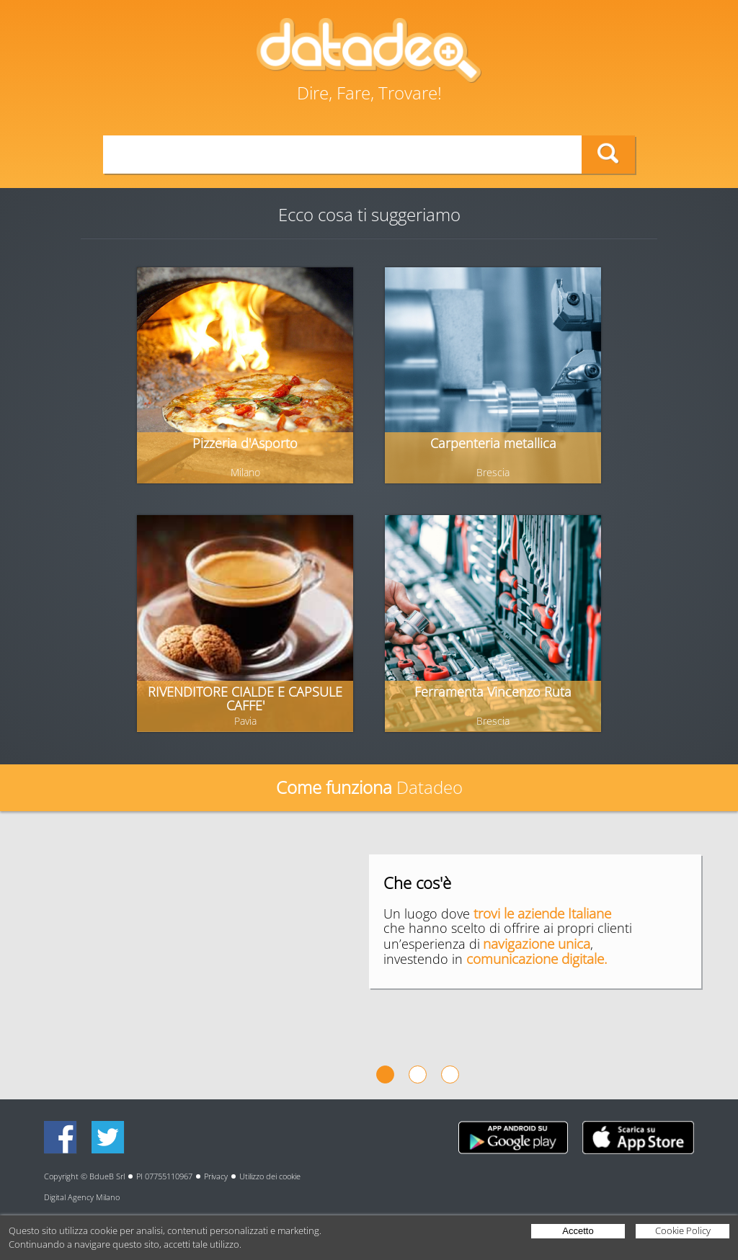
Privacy (216, 1176)
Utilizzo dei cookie (270, 1176)
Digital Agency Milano (82, 1197)
